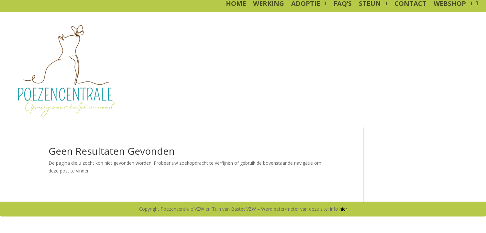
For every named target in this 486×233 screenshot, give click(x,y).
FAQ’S (343, 4)
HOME (236, 4)
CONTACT (410, 4)
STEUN (370, 4)
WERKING (268, 4)
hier (343, 209)
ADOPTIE (305, 4)
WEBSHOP (450, 4)
